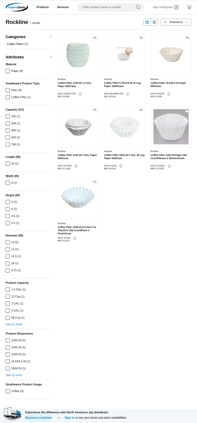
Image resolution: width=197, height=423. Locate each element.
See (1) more (14, 324)
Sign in (69, 417)
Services (63, 7)
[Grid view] (147, 22)
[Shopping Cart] (189, 7)
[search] (139, 7)
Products (43, 7)
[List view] (154, 22)
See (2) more (14, 375)
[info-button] (80, 94)
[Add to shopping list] (95, 38)
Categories (29, 37)
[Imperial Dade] (17, 7)
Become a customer (38, 417)
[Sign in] (165, 7)
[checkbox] (8, 71)
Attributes (29, 57)
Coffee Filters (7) (17, 44)
